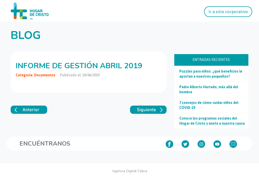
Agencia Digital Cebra (129, 171)
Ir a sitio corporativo (228, 11)
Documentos (44, 75)
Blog (26, 35)
